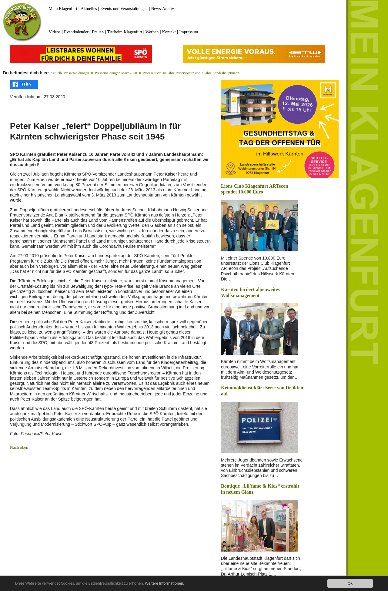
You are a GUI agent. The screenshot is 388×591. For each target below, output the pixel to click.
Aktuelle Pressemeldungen (69, 73)
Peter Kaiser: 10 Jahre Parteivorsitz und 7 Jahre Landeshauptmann (191, 73)
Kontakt (169, 32)
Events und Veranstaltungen (124, 8)
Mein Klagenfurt (63, 8)
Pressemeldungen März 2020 (116, 73)
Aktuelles (89, 8)
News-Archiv (162, 8)
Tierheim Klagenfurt (124, 32)
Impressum (188, 32)
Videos (55, 32)
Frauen (98, 32)
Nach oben (19, 447)
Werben (152, 32)
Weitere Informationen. (164, 583)
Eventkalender (76, 32)
